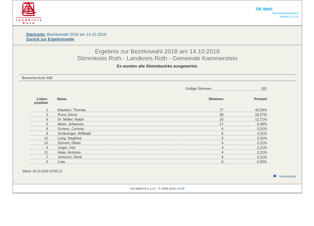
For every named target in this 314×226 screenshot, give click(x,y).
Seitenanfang (284, 176)
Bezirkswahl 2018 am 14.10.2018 (66, 34)
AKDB (180, 188)
